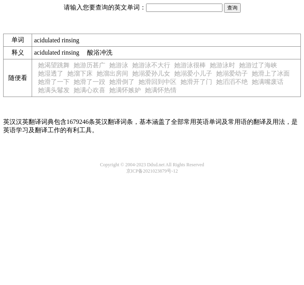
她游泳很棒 (190, 65)
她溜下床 (80, 73)
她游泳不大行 (151, 65)
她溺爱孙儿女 (151, 73)
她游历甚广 (89, 65)
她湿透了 (50, 73)
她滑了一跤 (89, 81)
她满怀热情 (161, 90)
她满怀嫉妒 (125, 90)
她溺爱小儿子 (193, 73)
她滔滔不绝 (232, 81)
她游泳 (118, 65)
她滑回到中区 (158, 81)
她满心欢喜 (89, 90)
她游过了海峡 (258, 65)
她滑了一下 (54, 81)
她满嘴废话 (267, 81)
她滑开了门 (196, 81)
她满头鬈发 (54, 90)
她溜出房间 (112, 73)
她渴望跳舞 (54, 65)
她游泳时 (222, 65)
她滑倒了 (122, 81)
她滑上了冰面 (271, 73)
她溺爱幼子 (232, 73)
